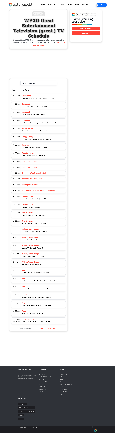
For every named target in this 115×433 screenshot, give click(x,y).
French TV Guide (42, 389)
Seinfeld (61, 386)
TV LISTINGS (51, 5)
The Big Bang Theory (64, 389)
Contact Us (21, 419)
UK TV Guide (41, 379)
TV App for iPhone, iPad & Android (26, 407)
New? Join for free (86, 28)
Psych (24, 295)
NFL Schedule (63, 381)
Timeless (25, 145)
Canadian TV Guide (43, 384)
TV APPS (70, 5)
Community (26, 96)
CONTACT (85, 5)
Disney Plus (62, 379)
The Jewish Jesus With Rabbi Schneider (38, 190)
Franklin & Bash (28, 319)
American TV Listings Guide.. (47, 328)
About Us (21, 415)
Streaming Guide (63, 374)
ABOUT (77, 5)
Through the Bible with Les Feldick (36, 185)
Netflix (61, 376)
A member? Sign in (86, 33)
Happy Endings (28, 128)
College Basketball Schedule (66, 384)
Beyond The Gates (64, 391)
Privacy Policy (37, 427)
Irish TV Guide (42, 386)
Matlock (61, 394)
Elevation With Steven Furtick (34, 173)
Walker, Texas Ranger (31, 229)
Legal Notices (31, 427)
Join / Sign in (101, 5)
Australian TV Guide (43, 381)
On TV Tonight (42, 374)
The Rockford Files (29, 213)
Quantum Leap (28, 153)
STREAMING (61, 5)
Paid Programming (29, 161)
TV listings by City (23, 404)
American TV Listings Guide (45, 376)
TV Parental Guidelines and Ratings (26, 411)
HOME (43, 5)
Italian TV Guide (42, 391)
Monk (24, 270)
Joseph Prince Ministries (32, 179)
